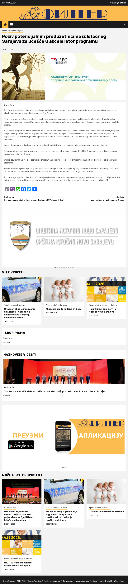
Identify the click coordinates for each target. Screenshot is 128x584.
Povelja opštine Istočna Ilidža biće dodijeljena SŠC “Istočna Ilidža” (34, 198)
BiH (13, 387)
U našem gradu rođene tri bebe (64, 309)
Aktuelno (7, 387)
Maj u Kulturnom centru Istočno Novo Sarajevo (102, 310)
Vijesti (4, 31)
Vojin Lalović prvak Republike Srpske (94, 198)
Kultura (114, 305)
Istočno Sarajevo (15, 31)
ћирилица (114, 3)
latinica (123, 3)
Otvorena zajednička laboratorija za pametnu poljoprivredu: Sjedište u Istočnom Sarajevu (55, 391)
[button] (55, 267)
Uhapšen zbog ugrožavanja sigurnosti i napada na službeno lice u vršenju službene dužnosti (19, 313)
